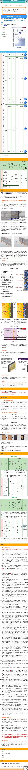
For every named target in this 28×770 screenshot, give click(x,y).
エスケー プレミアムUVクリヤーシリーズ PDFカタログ (14, 766)
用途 (4, 32)
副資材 (3, 755)
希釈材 (3, 757)
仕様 (4, 27)
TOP (2, 5)
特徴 (4, 29)
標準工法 (5, 34)
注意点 (4, 36)
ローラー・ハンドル (6, 753)
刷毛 (24, 486)
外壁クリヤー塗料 (8, 5)
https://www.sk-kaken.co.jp (15, 763)
